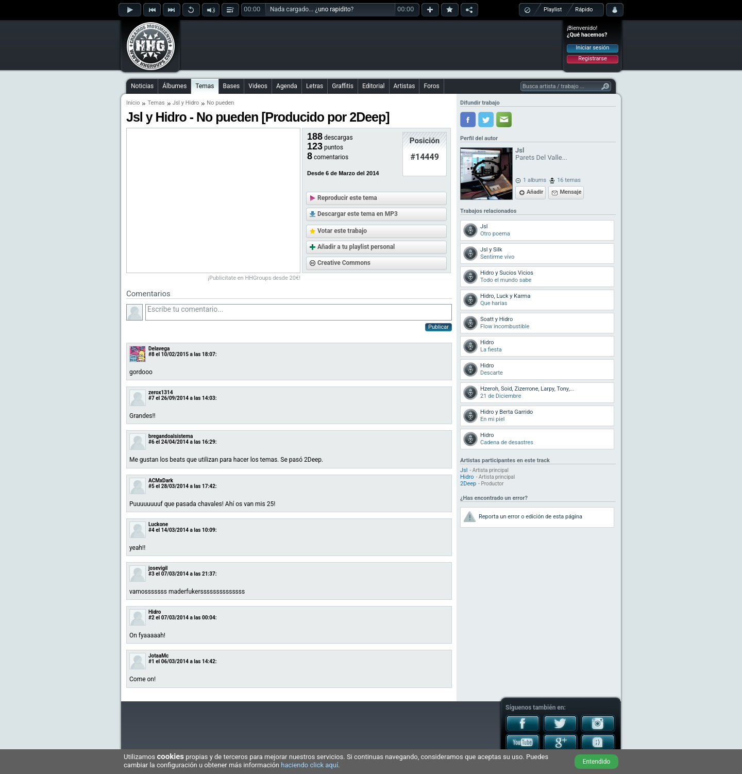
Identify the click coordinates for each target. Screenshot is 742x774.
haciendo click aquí (309, 765)
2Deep (468, 483)
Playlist (553, 9)
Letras (314, 86)
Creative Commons (343, 262)
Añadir (535, 192)
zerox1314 (160, 392)
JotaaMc (158, 656)
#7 (151, 398)
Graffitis (342, 86)
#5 (151, 486)
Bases (231, 86)
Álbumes (174, 86)
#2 (151, 617)
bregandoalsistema (170, 436)
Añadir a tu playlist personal (356, 246)
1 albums (534, 180)
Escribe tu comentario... (298, 312)
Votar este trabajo (342, 230)
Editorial (373, 86)
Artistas (404, 86)
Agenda (286, 86)
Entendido (597, 761)
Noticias (142, 86)
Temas (204, 86)
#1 (151, 661)
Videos (257, 86)
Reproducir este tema (347, 197)
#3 (151, 574)
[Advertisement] (371, 45)
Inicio (133, 102)
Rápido (584, 9)
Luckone (158, 524)
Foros (431, 86)
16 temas (569, 180)
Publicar (438, 327)
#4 (151, 530)
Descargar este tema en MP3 (357, 213)
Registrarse (592, 58)
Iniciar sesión (593, 47)
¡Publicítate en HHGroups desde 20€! (254, 278)
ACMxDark (160, 480)
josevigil (157, 568)
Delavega (159, 348)
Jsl (176, 102)
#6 (151, 442)
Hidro (192, 102)
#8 (151, 354)
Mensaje (570, 192)
